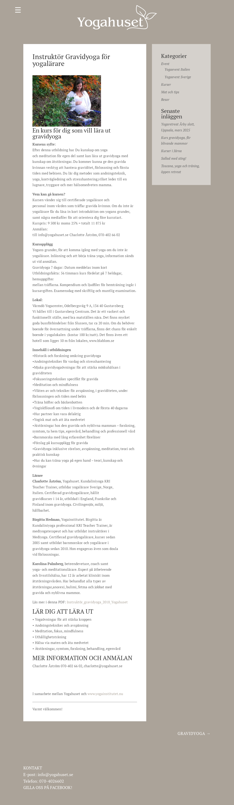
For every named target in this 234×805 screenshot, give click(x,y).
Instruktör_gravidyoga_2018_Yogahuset (97, 602)
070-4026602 (51, 781)
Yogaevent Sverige (178, 77)
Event (165, 63)
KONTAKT (32, 768)
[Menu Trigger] (18, 9)
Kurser (166, 84)
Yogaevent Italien (177, 69)
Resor (165, 99)
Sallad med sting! (173, 158)
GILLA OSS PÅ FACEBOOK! (47, 787)
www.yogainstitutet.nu (105, 693)
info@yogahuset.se (55, 774)
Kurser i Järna (171, 150)
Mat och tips (170, 92)
